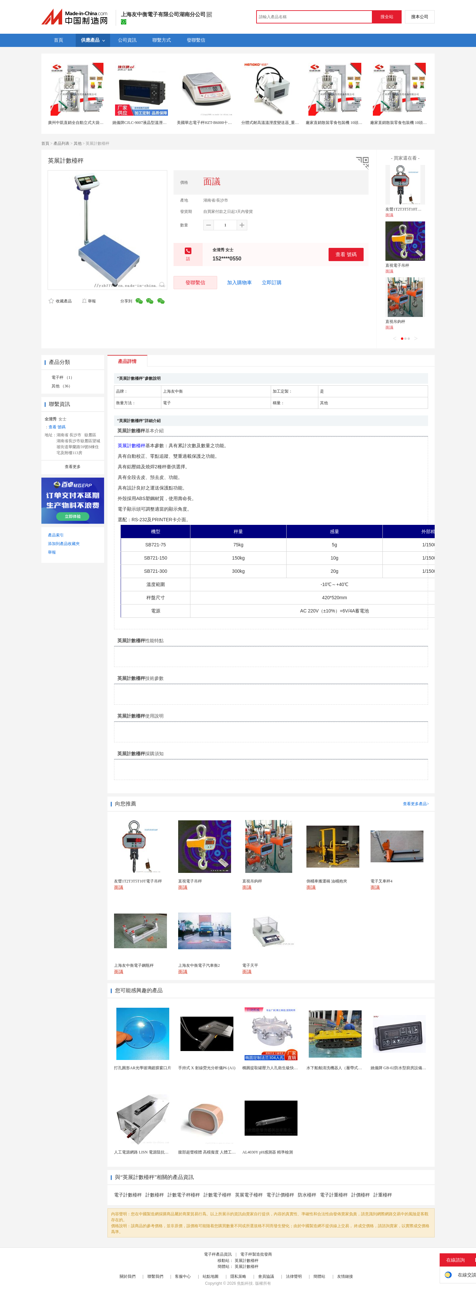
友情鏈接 (345, 1276)
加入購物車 (239, 282)
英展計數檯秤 (246, 1260)
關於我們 (128, 1276)
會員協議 (266, 1276)
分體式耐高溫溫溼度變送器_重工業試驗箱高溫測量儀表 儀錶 (294, 122)
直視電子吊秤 (397, 265)
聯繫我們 (155, 1276)
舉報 (89, 301)
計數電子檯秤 (217, 1194)
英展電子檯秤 (249, 1194)
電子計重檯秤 (334, 1194)
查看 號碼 (346, 254)
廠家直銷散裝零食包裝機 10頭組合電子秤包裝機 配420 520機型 (361, 122)
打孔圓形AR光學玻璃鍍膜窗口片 (142, 1068)
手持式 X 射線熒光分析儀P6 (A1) (206, 1068)
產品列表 (61, 143)
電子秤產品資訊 (218, 1254)
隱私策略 (238, 1276)
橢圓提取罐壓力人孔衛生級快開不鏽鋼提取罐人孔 (286, 1068)
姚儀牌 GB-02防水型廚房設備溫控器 (402, 1068)
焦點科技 (245, 1283)
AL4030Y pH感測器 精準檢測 (267, 1152)
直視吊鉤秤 (395, 321)
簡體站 (319, 1276)
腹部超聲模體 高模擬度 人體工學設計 (211, 1152)
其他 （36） (62, 386)
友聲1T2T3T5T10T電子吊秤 (409, 209)
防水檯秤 (307, 1194)
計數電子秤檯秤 (184, 1194)
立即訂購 (272, 282)
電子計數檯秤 (128, 1194)
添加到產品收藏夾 (64, 543)
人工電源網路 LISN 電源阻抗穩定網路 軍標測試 (155, 1152)
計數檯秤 (154, 1194)
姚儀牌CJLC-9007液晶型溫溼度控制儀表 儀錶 (151, 122)
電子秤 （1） (63, 377)
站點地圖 (210, 1276)
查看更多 (73, 466)
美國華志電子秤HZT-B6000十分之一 (208, 122)
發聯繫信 (195, 282)
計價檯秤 (360, 1194)
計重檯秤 (383, 1194)
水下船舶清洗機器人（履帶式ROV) (337, 1068)
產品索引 (56, 535)
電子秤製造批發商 (256, 1254)
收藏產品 (60, 301)
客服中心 (183, 1276)
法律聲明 (294, 1276)
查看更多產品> (416, 803)
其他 (78, 143)
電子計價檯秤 (280, 1194)
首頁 (45, 143)
